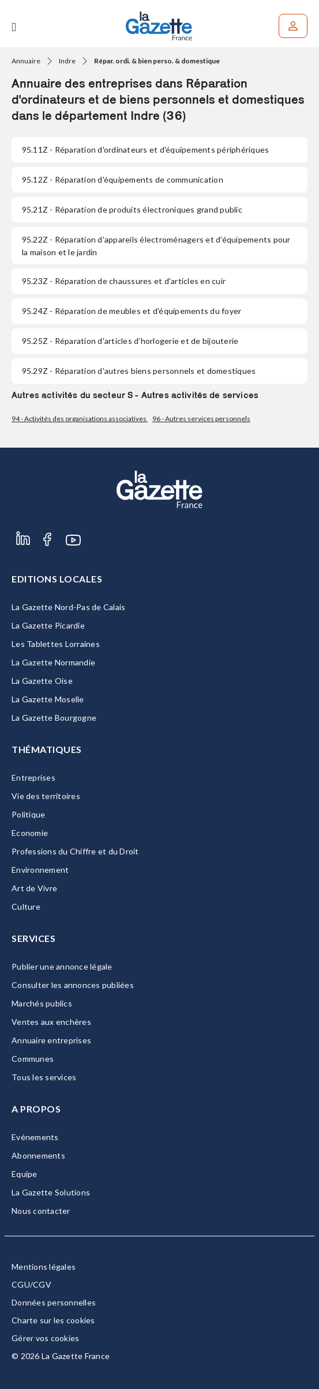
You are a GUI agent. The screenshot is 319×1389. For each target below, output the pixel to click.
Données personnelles (54, 1302)
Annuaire (26, 60)
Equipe (24, 1174)
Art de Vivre (34, 888)
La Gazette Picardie (48, 625)
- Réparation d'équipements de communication (122, 179)
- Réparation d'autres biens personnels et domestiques (139, 371)
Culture (26, 906)
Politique (28, 814)
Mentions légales (44, 1266)
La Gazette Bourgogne (54, 717)
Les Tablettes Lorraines (56, 644)
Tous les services (44, 1077)
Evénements (35, 1137)
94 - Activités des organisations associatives (80, 418)
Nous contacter (41, 1211)
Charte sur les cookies (53, 1320)
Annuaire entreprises (51, 1040)
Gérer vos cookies (45, 1338)
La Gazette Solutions (51, 1192)
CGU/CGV (31, 1284)
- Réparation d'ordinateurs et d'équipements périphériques (145, 149)
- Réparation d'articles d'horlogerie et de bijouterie (130, 341)
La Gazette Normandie (53, 662)
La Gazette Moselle (48, 699)
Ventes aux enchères (51, 1022)
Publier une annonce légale (62, 966)
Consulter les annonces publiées (73, 985)
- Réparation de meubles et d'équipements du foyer (131, 311)
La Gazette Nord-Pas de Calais (68, 607)
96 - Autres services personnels (201, 418)
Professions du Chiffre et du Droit (75, 851)
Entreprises (33, 777)
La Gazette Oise (42, 681)
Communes (33, 1058)
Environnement (40, 870)
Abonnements (38, 1155)
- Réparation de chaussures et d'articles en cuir (124, 281)
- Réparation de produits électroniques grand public (132, 209)
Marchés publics (42, 1003)
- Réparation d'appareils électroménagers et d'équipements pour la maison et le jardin (156, 245)
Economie (30, 833)
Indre (67, 60)
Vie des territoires (46, 796)
